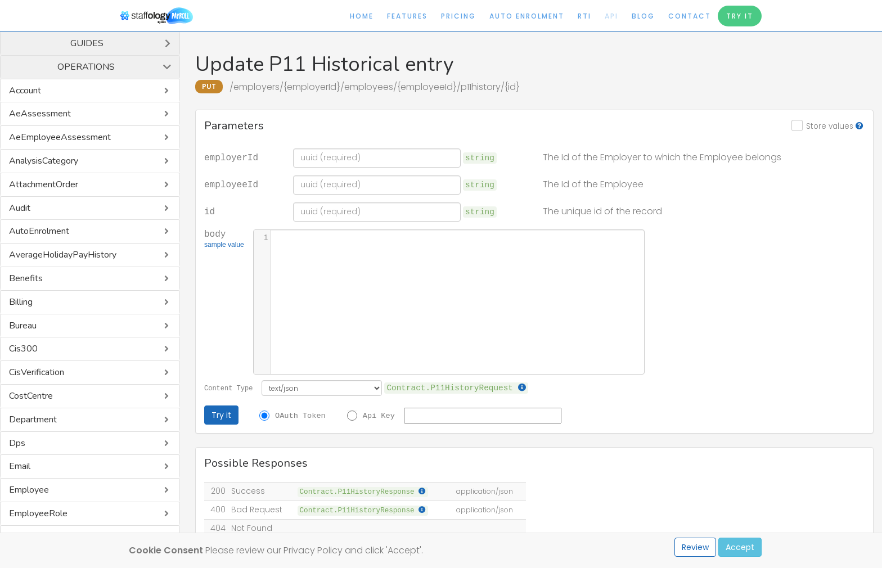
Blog (643, 16)
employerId (231, 157)
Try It (739, 16)
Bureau (23, 325)
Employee (29, 490)
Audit (19, 208)
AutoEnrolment (39, 231)
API (611, 16)
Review (695, 547)
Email (19, 466)
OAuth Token (300, 415)
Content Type (228, 388)
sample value (224, 246)
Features (407, 16)
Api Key (379, 415)
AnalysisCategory (43, 161)
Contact (689, 16)
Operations (86, 67)
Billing (21, 302)
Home (362, 16)
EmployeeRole (38, 513)
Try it (221, 415)
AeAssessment (40, 113)
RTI (584, 16)
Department (33, 419)
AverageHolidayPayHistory (62, 255)
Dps (17, 443)
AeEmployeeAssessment (60, 137)
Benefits (26, 278)
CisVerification (36, 372)
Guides (87, 43)
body (224, 239)
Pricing (458, 16)
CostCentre (31, 396)
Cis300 (23, 348)
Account (25, 90)
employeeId (231, 184)
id (209, 211)
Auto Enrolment (526, 16)
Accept (740, 547)
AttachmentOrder (43, 184)
